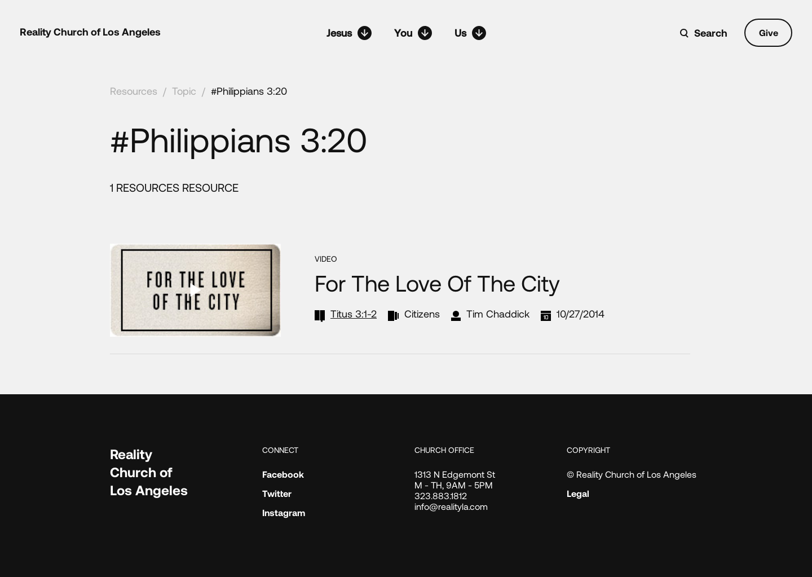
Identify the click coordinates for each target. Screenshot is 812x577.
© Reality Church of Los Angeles (631, 474)
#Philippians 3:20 (249, 91)
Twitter (277, 493)
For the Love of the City (437, 282)
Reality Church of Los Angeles (90, 31)
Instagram (283, 512)
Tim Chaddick (497, 313)
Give (768, 32)
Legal (578, 493)
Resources (133, 91)
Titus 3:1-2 (353, 313)
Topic (184, 91)
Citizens (422, 313)
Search (710, 33)
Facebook (283, 474)
